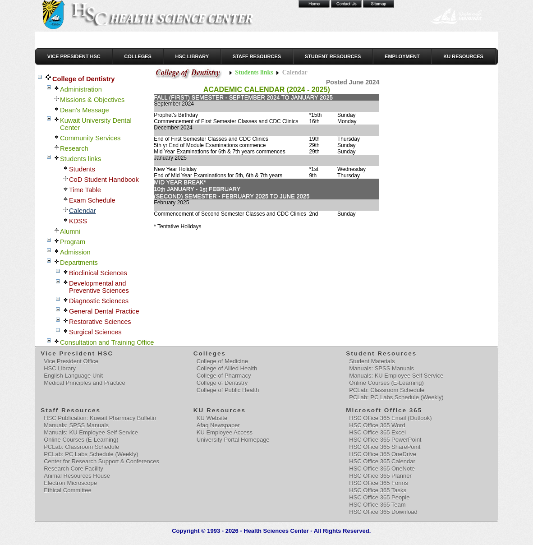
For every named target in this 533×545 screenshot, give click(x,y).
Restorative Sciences (100, 321)
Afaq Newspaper (218, 425)
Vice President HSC (74, 56)
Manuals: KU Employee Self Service (396, 375)
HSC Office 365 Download (383, 511)
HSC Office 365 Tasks (377, 490)
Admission (75, 252)
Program (72, 241)
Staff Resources (257, 56)
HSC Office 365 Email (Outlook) (390, 418)
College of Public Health (228, 390)
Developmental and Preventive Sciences (99, 287)
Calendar (82, 210)
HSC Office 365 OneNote (382, 468)
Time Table (85, 190)
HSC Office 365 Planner (380, 475)
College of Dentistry (83, 79)
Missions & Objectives (92, 99)
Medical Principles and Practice (84, 382)
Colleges (138, 56)
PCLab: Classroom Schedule (386, 390)
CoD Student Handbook (104, 179)
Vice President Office (71, 361)
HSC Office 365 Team (377, 504)
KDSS (78, 221)
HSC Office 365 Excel (377, 432)
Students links (254, 72)
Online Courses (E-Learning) (386, 382)
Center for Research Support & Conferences (101, 461)
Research (74, 148)
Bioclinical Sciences (98, 273)
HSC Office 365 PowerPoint (385, 439)
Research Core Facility (73, 468)
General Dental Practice (104, 311)
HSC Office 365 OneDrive (382, 454)
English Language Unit (73, 375)
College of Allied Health (227, 368)
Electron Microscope (70, 483)
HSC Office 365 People (379, 497)
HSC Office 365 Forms (378, 483)
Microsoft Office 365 (384, 410)
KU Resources (463, 56)
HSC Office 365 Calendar (382, 461)
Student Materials (372, 361)
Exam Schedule (92, 200)
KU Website (212, 418)
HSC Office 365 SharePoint (384, 446)
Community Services (90, 138)
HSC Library (192, 56)
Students (82, 169)
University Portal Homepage (233, 439)
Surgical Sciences (95, 332)
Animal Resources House (77, 475)
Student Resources (333, 56)
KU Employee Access (225, 432)
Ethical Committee (67, 490)
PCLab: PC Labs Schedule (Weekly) (396, 397)
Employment (402, 56)
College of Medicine (222, 361)
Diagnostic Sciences (99, 301)
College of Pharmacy (224, 375)
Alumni (70, 231)
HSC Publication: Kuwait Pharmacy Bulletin (100, 418)
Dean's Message (84, 110)
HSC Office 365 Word (377, 425)
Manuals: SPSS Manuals (381, 368)
